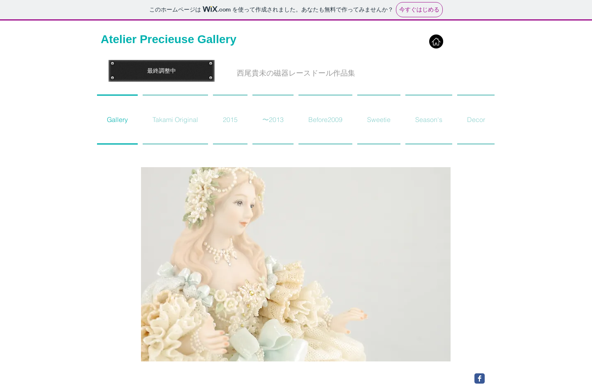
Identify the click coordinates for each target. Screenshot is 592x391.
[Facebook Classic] (479, 378)
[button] (296, 73)
